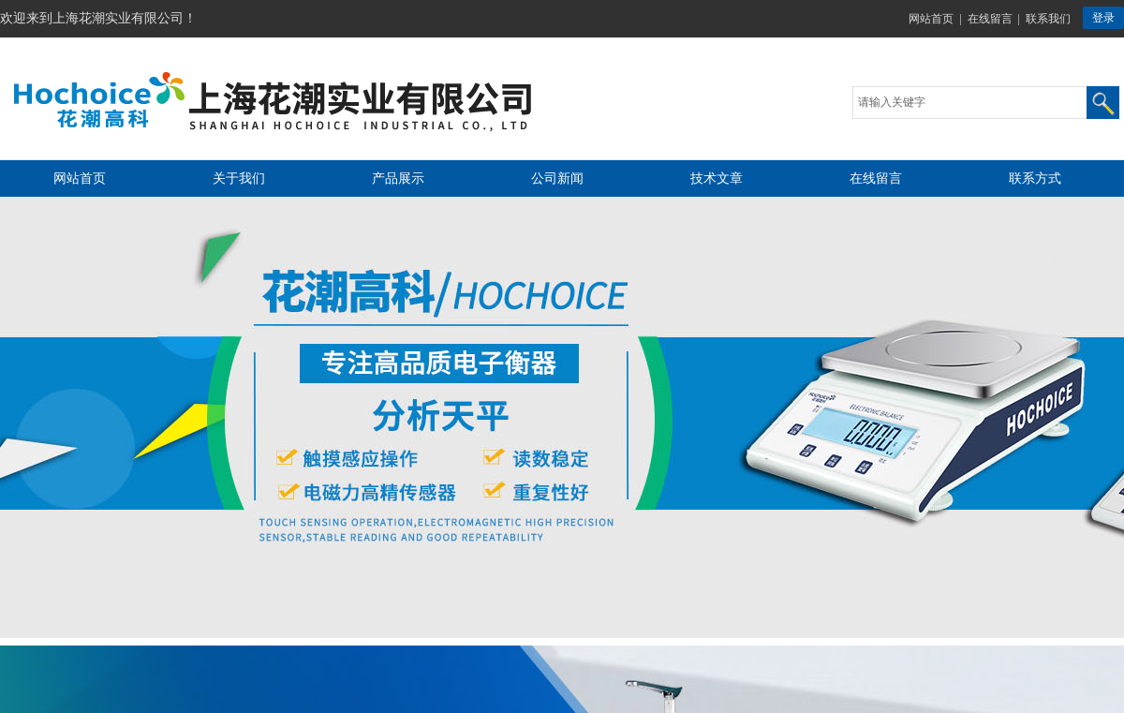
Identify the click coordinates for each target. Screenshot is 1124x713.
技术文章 (716, 178)
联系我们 (1048, 18)
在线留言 (990, 18)
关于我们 (239, 178)
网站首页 (931, 18)
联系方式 (1035, 178)
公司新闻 (557, 178)
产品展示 (398, 178)
